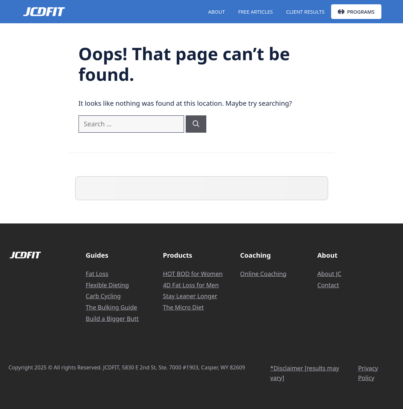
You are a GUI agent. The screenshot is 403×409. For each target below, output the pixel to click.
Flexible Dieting (107, 285)
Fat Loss (97, 274)
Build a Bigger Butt (112, 319)
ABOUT (216, 11)
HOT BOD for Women (193, 274)
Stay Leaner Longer (190, 296)
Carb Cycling (103, 296)
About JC (329, 274)
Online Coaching (263, 274)
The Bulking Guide (111, 307)
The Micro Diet (183, 307)
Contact (328, 285)
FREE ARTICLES (255, 11)
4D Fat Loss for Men (191, 285)
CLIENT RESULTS (305, 11)
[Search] (196, 124)
